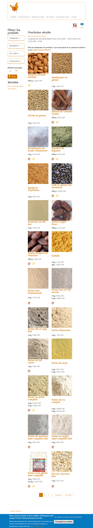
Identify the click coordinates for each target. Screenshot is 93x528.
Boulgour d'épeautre (33, 189)
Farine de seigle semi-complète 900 (62, 437)
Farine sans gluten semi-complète (38, 474)
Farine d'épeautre (61, 330)
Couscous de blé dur (36, 223)
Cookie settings (15, 511)
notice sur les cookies (37, 527)
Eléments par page (15, 68)
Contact (74, 17)
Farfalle (56, 255)
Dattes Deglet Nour (59, 223)
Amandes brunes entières (36, 76)
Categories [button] (14, 38)
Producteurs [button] (15, 61)
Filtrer (12, 76)
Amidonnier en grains (59, 78)
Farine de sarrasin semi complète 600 (38, 437)
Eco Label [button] (14, 53)
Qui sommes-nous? (62, 17)
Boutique (13, 17)
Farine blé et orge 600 (37, 330)
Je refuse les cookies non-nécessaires (68, 518)
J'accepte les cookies (63, 522)
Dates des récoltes (38, 17)
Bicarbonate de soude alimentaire (37, 149)
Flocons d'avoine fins (60, 475)
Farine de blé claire (35, 361)
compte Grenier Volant (41, 50)
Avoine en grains (37, 115)
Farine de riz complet (58, 401)
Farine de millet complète (36, 398)
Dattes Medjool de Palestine (38, 254)
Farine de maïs (59, 363)
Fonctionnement (23, 17)
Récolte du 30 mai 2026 (36, 36)
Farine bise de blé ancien (61, 291)
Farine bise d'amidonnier (35, 292)
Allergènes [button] (14, 45)
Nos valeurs (50, 17)
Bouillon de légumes (58, 149)
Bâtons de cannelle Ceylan (62, 112)
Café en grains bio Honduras (62, 186)
